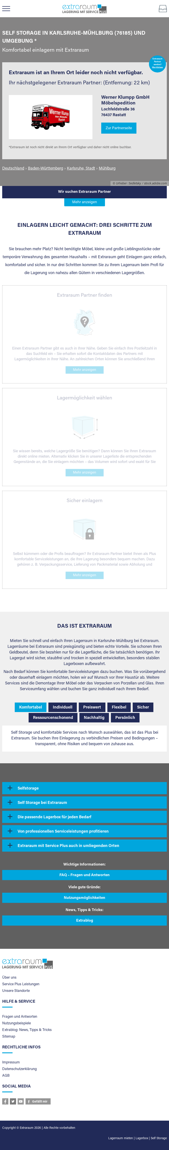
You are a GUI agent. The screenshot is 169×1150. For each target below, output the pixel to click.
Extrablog (84, 921)
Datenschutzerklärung (19, 1069)
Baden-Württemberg (45, 169)
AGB (5, 1076)
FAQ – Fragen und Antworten (84, 875)
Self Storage (159, 1138)
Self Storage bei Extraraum (42, 803)
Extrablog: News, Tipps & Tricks (27, 1030)
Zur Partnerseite (119, 128)
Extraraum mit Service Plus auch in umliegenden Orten (68, 846)
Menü (8, 8)
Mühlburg (107, 169)
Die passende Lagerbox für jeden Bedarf (54, 817)
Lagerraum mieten (120, 1138)
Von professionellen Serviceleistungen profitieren (63, 832)
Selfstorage (28, 789)
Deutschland (13, 169)
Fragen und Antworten (19, 1017)
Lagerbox (142, 1138)
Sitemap (8, 1036)
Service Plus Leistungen (20, 984)
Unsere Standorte (16, 991)
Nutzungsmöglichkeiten (84, 898)
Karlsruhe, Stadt (81, 169)
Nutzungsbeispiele (16, 1023)
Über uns (9, 977)
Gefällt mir (40, 1101)
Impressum (11, 1062)
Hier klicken (157, 68)
